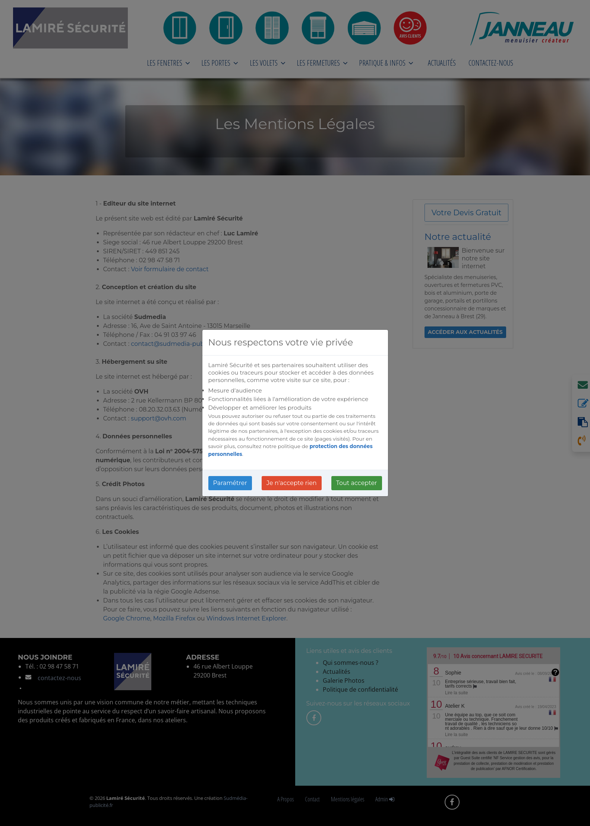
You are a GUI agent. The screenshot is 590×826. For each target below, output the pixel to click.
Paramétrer (230, 482)
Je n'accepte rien (291, 482)
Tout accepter (356, 482)
